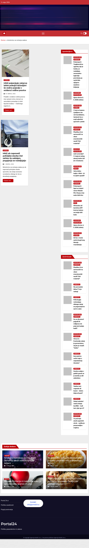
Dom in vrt (76, 149)
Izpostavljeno (77, 57)
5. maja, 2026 (10, 465)
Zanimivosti (77, 129)
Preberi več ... (9, 110)
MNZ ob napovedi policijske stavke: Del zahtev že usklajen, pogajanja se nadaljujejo (14, 157)
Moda (75, 203)
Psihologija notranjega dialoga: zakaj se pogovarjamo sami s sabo (79, 304)
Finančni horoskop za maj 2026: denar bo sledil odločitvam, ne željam (20, 460)
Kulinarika (51, 455)
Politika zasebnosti (7, 505)
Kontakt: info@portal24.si (33, 503)
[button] (81, 33)
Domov (3, 40)
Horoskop (7, 455)
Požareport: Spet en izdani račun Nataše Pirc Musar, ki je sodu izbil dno (78, 190)
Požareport (77, 59)
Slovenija (6, 80)
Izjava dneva (77, 92)
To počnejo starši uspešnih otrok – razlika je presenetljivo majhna (79, 423)
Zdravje (76, 168)
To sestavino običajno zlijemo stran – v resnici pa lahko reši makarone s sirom (66, 460)
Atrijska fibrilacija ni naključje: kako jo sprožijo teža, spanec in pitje (22, 482)
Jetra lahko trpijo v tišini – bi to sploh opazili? (79, 173)
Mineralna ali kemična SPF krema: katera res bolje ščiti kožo (78, 210)
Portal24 (9, 524)
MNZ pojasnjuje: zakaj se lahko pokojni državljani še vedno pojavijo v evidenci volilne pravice (15, 87)
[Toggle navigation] (43, 33)
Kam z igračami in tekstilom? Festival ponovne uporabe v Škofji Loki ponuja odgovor (66, 481)
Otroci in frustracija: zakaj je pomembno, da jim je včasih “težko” (79, 343)
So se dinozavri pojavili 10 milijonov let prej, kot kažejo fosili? (78, 323)
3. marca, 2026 (9, 164)
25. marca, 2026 (10, 93)
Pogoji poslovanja (7, 509)
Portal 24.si (5, 500)
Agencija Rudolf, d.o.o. (60, 537)
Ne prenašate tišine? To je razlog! (78, 289)
